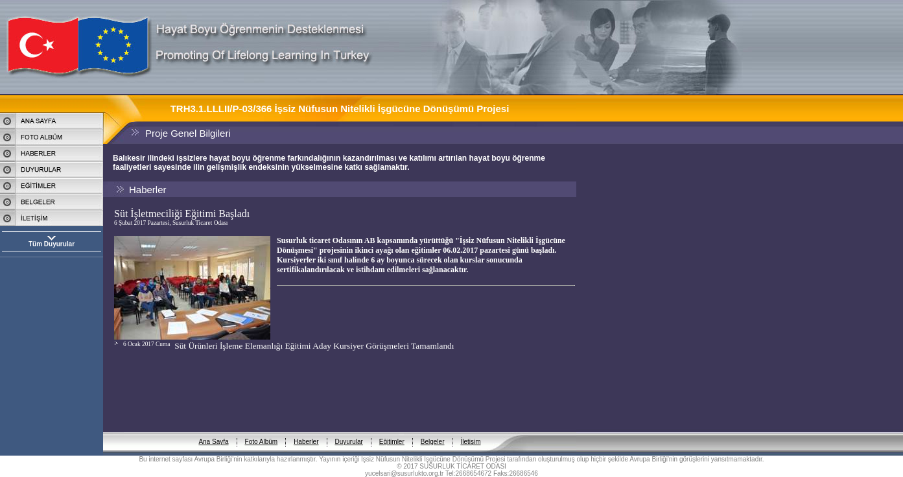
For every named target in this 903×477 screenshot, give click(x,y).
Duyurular (349, 431)
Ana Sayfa (213, 431)
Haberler (306, 431)
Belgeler (433, 431)
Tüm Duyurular (52, 244)
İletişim (470, 431)
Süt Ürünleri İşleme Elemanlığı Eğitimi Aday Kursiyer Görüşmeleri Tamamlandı (314, 346)
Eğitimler (392, 431)
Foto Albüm (261, 431)
